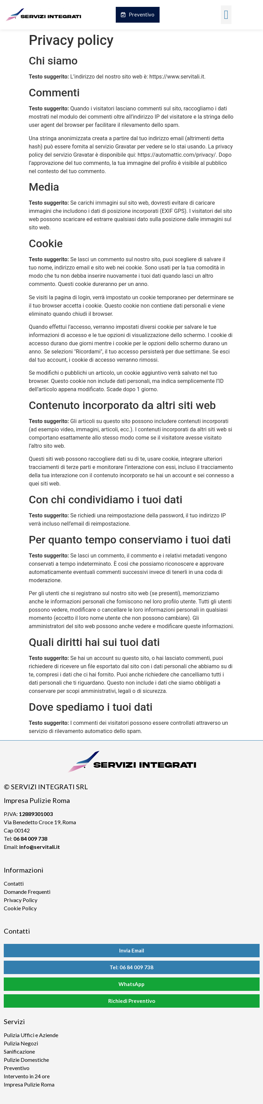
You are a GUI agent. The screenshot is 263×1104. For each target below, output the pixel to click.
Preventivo (16, 1068)
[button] (226, 14)
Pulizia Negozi (21, 1043)
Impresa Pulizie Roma (29, 1084)
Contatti (14, 883)
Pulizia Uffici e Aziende (31, 1035)
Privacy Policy (20, 900)
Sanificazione (19, 1051)
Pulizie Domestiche (26, 1059)
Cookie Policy (20, 908)
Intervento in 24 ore (27, 1076)
